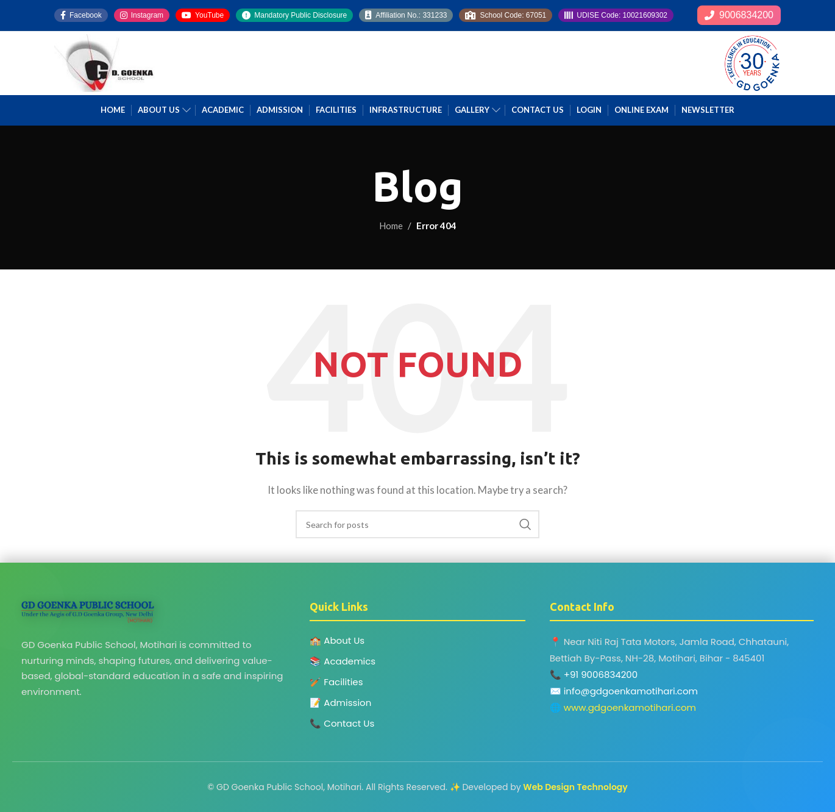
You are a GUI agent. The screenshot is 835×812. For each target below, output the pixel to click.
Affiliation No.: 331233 (406, 15)
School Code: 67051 (505, 15)
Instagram (141, 15)
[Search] (417, 524)
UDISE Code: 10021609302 (615, 15)
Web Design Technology (575, 787)
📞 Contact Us (342, 723)
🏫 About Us (337, 640)
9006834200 (739, 15)
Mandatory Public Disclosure (294, 15)
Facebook (81, 15)
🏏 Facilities (336, 681)
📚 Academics (342, 661)
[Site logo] (104, 61)
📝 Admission (340, 702)
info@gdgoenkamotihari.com (631, 691)
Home (391, 225)
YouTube (203, 15)
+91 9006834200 (601, 674)
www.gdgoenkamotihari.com (630, 707)
